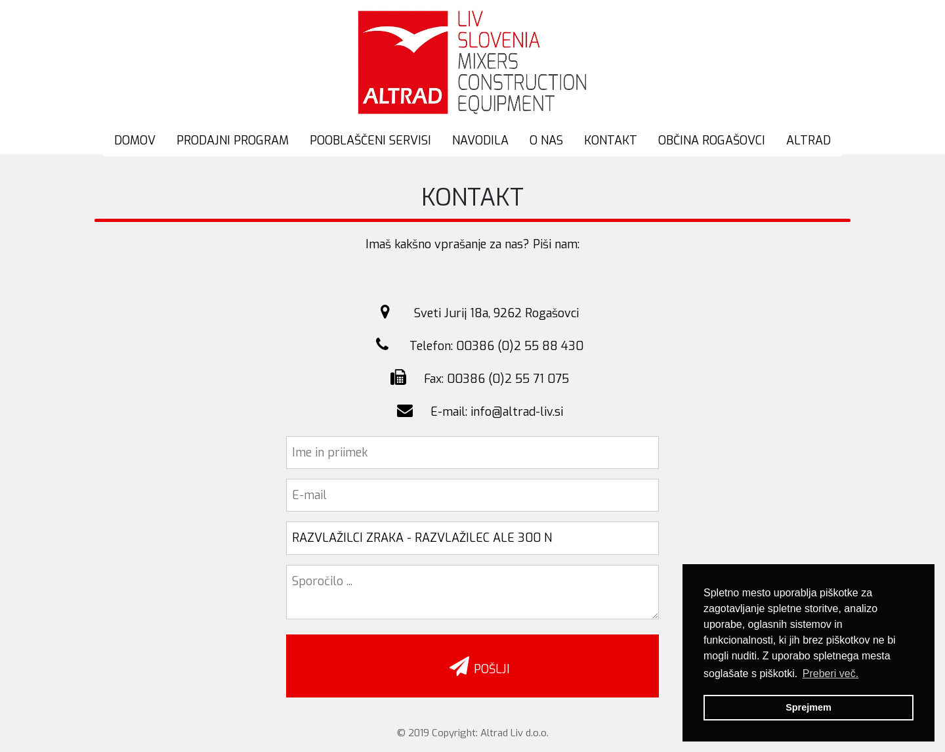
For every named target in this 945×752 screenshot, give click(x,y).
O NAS (546, 140)
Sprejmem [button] (808, 707)
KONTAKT (610, 140)
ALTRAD (808, 140)
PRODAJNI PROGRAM (233, 140)
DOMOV (135, 140)
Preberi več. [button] (830, 673)
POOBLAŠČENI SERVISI (370, 140)
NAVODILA (480, 140)
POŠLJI (473, 666)
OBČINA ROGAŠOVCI (711, 140)
